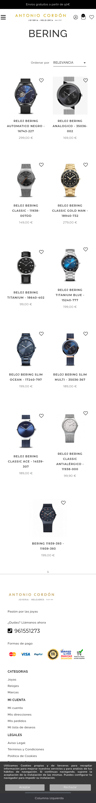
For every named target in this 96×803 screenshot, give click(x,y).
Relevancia (63, 62)
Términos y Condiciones (26, 749)
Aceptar (24, 787)
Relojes (13, 686)
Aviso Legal (16, 743)
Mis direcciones (19, 714)
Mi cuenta (15, 708)
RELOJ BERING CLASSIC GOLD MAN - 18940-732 (70, 211)
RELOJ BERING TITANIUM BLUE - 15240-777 (70, 295)
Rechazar (70, 787)
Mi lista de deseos (21, 727)
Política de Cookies (22, 755)
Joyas (12, 679)
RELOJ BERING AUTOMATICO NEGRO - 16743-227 (26, 126)
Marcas (13, 692)
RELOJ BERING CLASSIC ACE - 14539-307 (26, 461)
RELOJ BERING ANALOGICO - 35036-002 (70, 126)
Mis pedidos (17, 720)
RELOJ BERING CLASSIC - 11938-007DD (26, 211)
